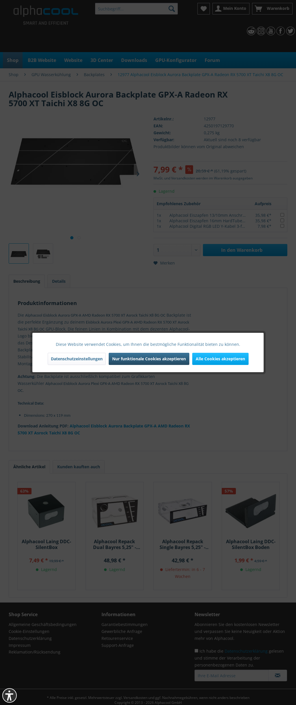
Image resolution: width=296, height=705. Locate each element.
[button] (9, 695)
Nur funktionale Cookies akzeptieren (149, 358)
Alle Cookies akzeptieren (220, 358)
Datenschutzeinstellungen (77, 358)
